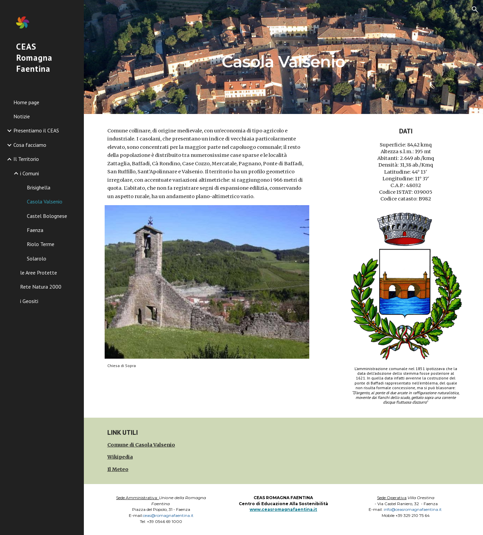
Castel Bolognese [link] (47, 216)
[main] (283, 57)
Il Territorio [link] (26, 159)
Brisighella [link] (38, 187)
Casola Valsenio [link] (44, 201)
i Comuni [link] (29, 173)
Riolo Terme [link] (40, 244)
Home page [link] (26, 102)
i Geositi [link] (29, 301)
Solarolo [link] (36, 258)
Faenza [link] (35, 230)
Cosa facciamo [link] (29, 144)
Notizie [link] (21, 116)
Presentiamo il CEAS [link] (36, 130)
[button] (475, 9)
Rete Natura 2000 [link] (40, 286)
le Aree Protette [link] (38, 272)
